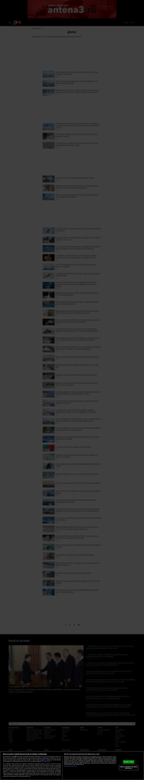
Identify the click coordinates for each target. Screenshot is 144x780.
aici (8, 771)
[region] (72, 765)
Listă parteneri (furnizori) (70, 766)
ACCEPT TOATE (128, 762)
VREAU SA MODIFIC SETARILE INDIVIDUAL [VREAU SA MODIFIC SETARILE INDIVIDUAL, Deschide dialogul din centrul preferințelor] (128, 767)
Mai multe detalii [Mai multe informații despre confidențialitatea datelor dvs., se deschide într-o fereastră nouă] (46, 761)
